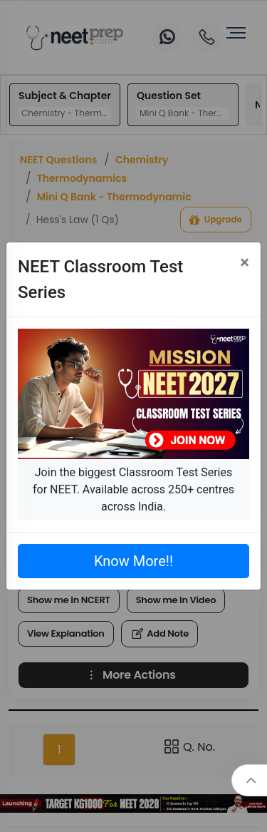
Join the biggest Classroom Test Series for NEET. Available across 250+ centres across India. (133, 489)
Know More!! (133, 561)
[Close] (245, 262)
